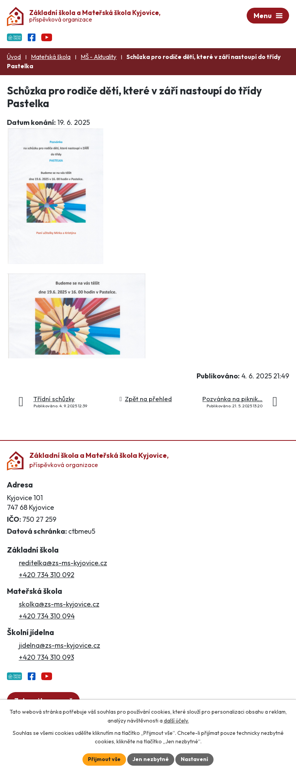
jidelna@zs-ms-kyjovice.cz (59, 645)
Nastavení (194, 759)
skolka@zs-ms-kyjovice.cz (59, 604)
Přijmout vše (104, 759)
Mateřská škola (51, 56)
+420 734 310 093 (46, 657)
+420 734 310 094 (47, 616)
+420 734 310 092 (46, 574)
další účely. (176, 720)
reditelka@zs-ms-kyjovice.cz (63, 562)
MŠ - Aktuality (98, 56)
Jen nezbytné (151, 759)
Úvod (14, 56)
